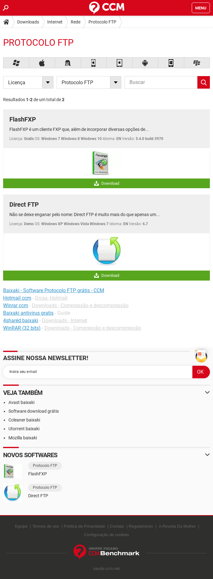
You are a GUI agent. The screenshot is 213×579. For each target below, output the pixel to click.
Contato (117, 526)
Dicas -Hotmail (51, 298)
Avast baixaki (21, 402)
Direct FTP (24, 204)
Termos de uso (45, 526)
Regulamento (141, 526)
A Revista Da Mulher (177, 526)
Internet (55, 21)
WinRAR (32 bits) (22, 328)
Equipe (21, 526)
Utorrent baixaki (23, 428)
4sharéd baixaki (20, 320)
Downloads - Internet (64, 320)
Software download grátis (33, 411)
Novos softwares (30, 455)
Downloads (28, 21)
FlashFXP (22, 119)
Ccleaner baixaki (24, 419)
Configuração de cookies (106, 534)
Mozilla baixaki (22, 437)
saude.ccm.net (106, 568)
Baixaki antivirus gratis (28, 313)
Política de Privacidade (84, 526)
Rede (75, 21)
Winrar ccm (15, 305)
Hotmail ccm (17, 298)
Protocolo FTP (102, 21)
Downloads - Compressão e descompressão (80, 305)
